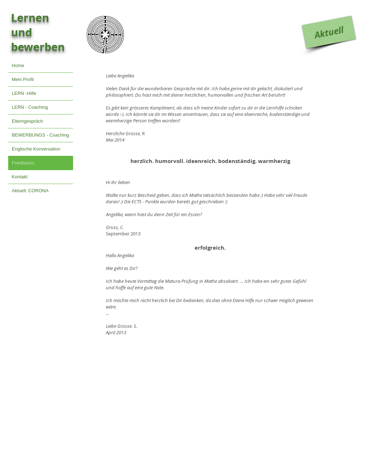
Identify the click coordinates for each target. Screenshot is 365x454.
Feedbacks (23, 162)
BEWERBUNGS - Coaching (40, 135)
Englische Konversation (36, 149)
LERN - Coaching (30, 107)
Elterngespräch (27, 121)
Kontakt (19, 176)
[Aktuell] (329, 32)
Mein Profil (23, 79)
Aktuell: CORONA (30, 190)
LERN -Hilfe (24, 93)
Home (18, 65)
